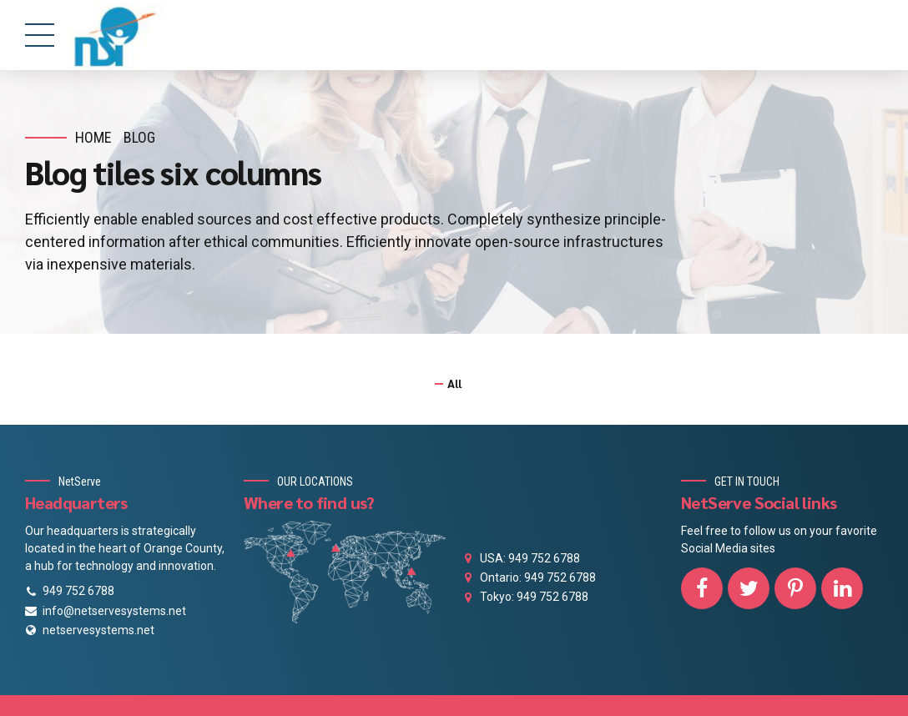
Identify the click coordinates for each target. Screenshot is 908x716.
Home (93, 137)
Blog (139, 137)
